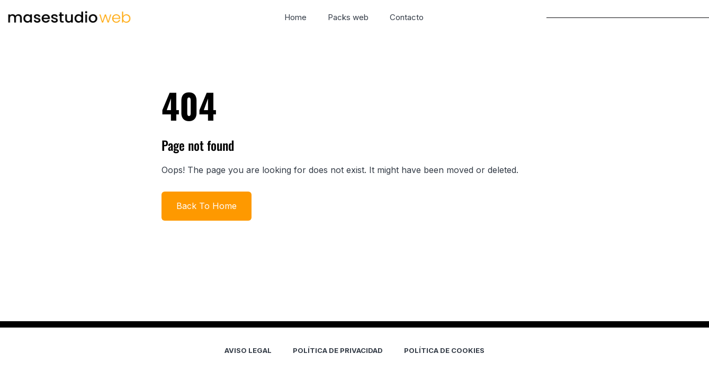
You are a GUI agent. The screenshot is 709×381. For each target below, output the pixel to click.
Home (295, 17)
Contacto (407, 17)
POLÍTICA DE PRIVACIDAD (338, 350)
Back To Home (206, 206)
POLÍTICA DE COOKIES (444, 350)
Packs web (348, 17)
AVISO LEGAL (248, 350)
